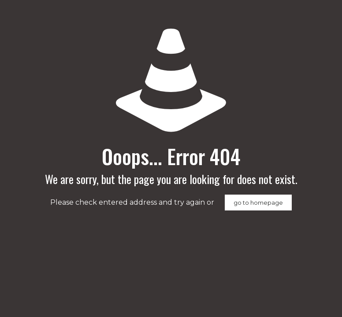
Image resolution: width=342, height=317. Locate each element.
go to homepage (258, 202)
